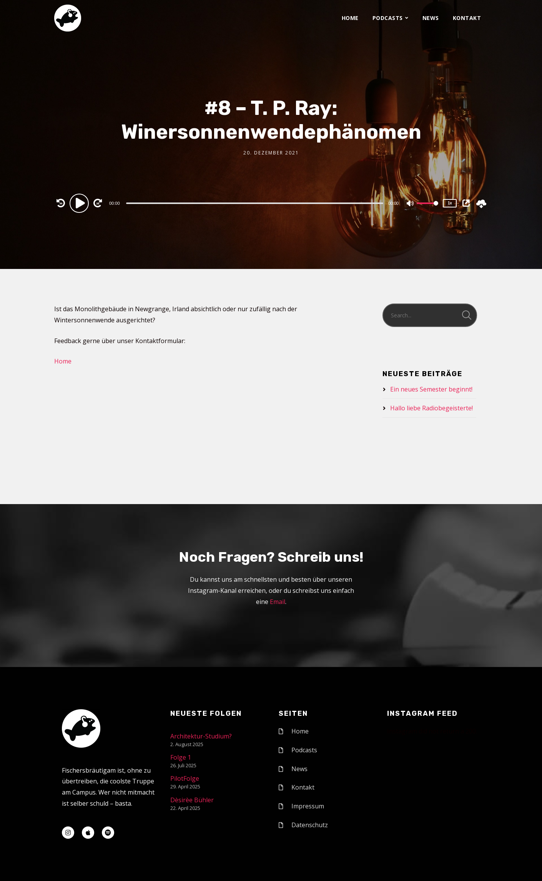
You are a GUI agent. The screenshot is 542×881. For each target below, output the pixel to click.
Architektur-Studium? (201, 736)
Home (350, 18)
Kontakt (467, 18)
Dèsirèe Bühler (192, 800)
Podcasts (387, 18)
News (430, 18)
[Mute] (410, 204)
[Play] (80, 203)
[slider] (254, 203)
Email (277, 601)
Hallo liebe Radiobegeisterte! (431, 408)
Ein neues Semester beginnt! (431, 389)
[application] (255, 203)
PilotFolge (184, 778)
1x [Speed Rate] (450, 203)
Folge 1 (180, 757)
